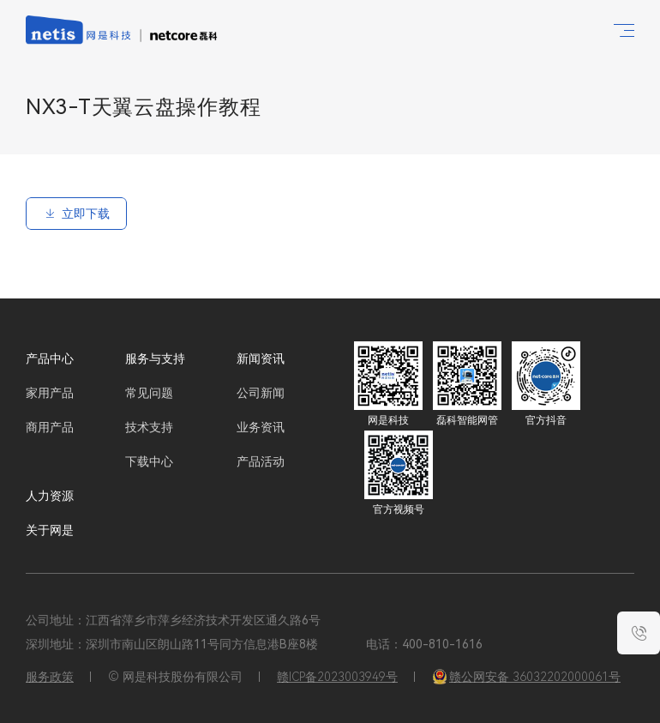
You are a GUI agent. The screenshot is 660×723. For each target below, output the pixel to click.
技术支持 (149, 427)
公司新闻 (261, 393)
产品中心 (50, 358)
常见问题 (149, 393)
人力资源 (50, 496)
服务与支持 (155, 358)
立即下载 (76, 213)
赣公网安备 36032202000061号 (526, 677)
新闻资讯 (261, 358)
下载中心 (149, 461)
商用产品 (50, 427)
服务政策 (50, 677)
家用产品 (50, 393)
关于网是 (50, 530)
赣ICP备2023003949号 (337, 677)
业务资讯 (261, 427)
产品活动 (261, 461)
